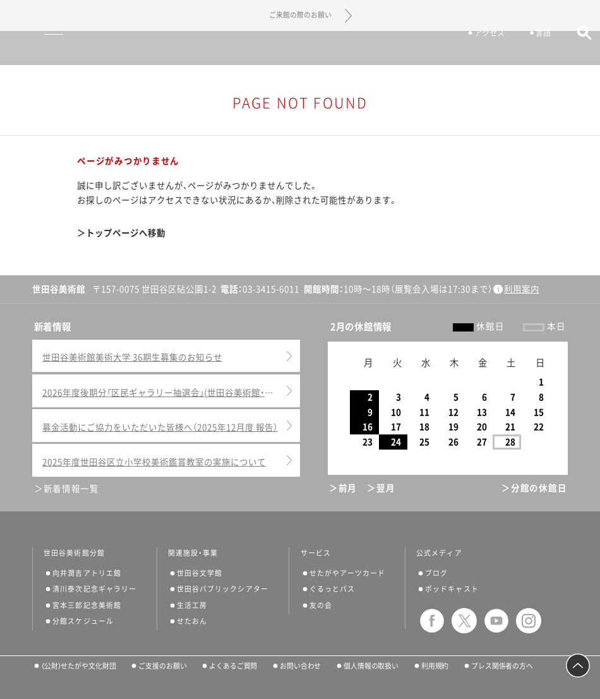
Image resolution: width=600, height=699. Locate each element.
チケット (421, 49)
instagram (528, 620)
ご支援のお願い (162, 665)
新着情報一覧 (71, 488)
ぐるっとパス (332, 588)
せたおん (192, 621)
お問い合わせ (300, 665)
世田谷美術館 (300, 48)
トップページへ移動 (125, 233)
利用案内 (521, 289)
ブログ (436, 573)
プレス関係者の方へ (502, 665)
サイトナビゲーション (30, 48)
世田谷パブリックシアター (222, 588)
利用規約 (435, 665)
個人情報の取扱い (371, 665)
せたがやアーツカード (347, 573)
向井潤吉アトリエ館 (86, 573)
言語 (538, 49)
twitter (464, 620)
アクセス (484, 49)
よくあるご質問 (233, 665)
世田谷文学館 (199, 573)
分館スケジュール (83, 621)
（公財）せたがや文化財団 (78, 665)
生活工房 (192, 605)
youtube (496, 620)
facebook (432, 620)
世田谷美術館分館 (74, 553)
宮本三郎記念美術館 (86, 605)
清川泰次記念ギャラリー (94, 588)
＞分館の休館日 (534, 488)
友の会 (320, 605)
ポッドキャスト (452, 588)
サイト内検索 (578, 49)
